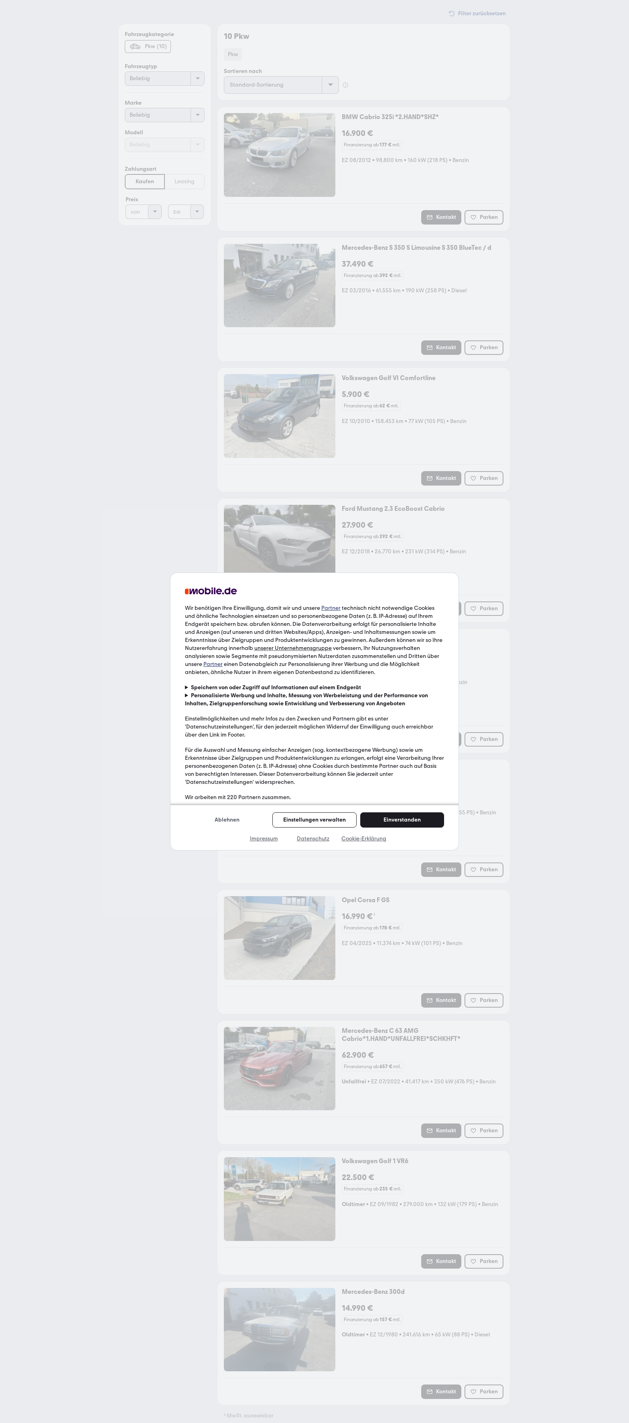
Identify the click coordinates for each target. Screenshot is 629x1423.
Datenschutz (313, 838)
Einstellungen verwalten (314, 819)
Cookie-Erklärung (363, 838)
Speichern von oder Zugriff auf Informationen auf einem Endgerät (276, 687)
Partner (331, 608)
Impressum (264, 838)
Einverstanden (402, 819)
